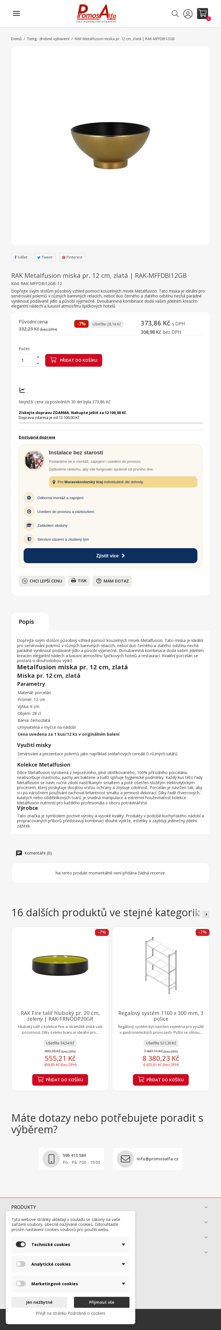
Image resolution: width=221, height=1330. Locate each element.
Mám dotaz (112, 581)
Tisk (79, 580)
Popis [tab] (26, 621)
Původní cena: (33, 322)
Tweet (44, 257)
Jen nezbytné (39, 1302)
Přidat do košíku (73, 360)
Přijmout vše (101, 1302)
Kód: (15, 283)
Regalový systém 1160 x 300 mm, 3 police (160, 1015)
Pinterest (72, 257)
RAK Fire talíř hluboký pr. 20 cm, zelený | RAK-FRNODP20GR (60, 1015)
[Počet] (27, 360)
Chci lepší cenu (42, 581)
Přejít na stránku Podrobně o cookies (70, 1313)
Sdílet (20, 257)
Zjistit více (110, 555)
